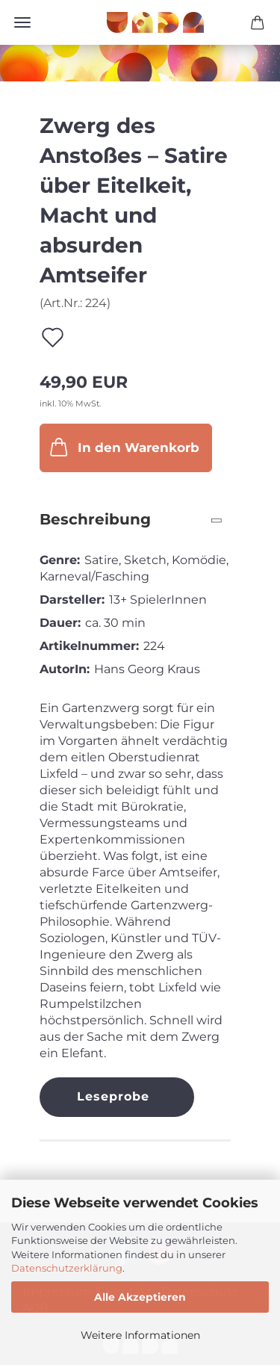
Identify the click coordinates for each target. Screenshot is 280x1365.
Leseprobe (113, 1096)
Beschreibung (95, 519)
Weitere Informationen (140, 1335)
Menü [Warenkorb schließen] (22, 22)
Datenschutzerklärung (66, 1268)
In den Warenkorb (123, 447)
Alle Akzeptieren (140, 1297)
